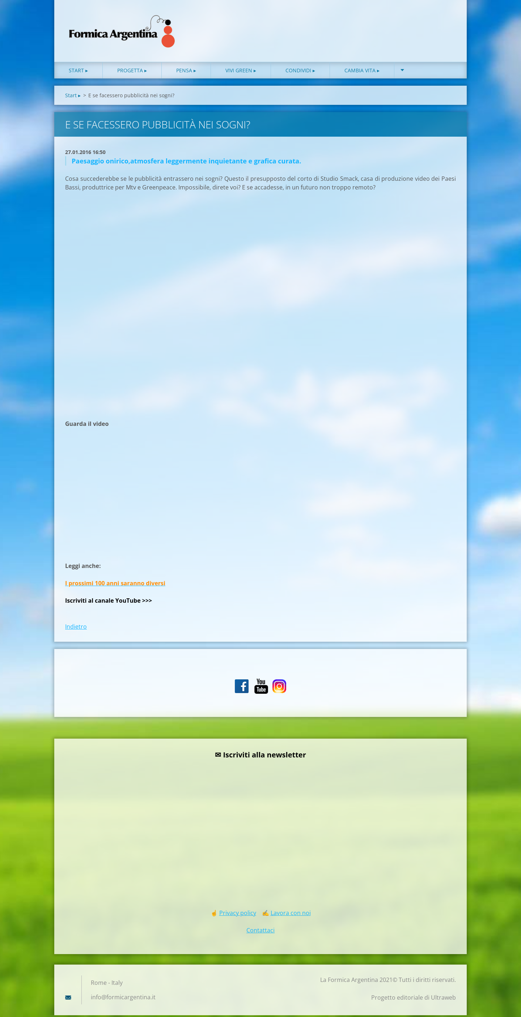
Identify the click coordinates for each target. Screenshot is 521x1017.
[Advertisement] (119, 301)
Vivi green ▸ (240, 72)
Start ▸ (78, 72)
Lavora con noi (291, 915)
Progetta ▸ (132, 72)
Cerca (448, 20)
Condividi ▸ (300, 72)
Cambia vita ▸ (362, 72)
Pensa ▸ (186, 72)
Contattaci (260, 932)
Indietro (76, 628)
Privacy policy (237, 915)
